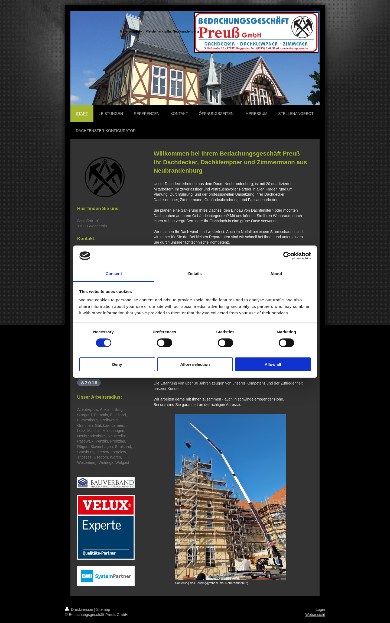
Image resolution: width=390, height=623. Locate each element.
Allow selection (195, 364)
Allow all (273, 364)
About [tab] (276, 273)
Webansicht (315, 614)
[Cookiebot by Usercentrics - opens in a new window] (287, 256)
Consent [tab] (114, 273)
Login (320, 609)
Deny (117, 364)
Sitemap (103, 609)
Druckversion (79, 609)
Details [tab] (195, 273)
